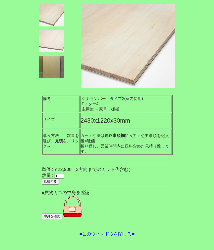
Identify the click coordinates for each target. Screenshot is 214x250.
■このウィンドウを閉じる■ (107, 233)
